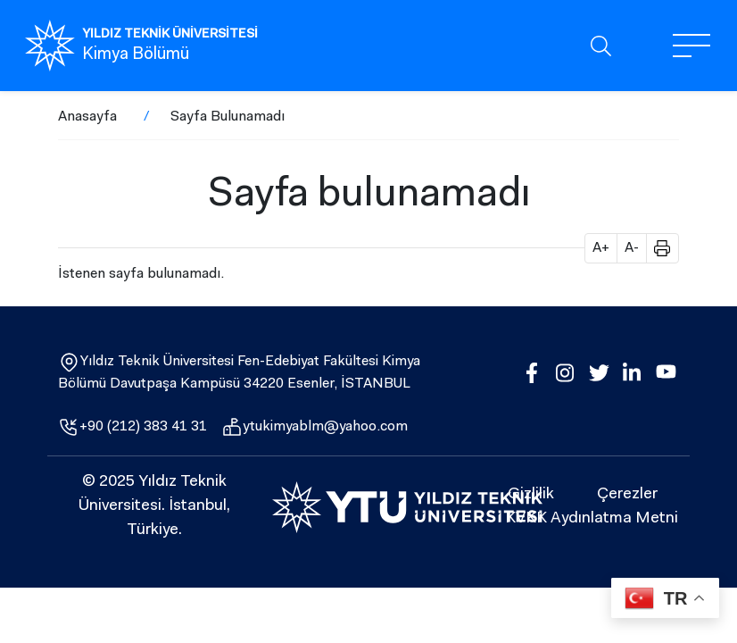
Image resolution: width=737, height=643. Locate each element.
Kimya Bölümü (135, 54)
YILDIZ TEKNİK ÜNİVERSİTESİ (170, 35)
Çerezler (627, 495)
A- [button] (632, 248)
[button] (656, 248)
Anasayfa (87, 117)
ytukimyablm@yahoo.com (325, 427)
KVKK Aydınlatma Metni (591, 519)
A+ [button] (600, 248)
